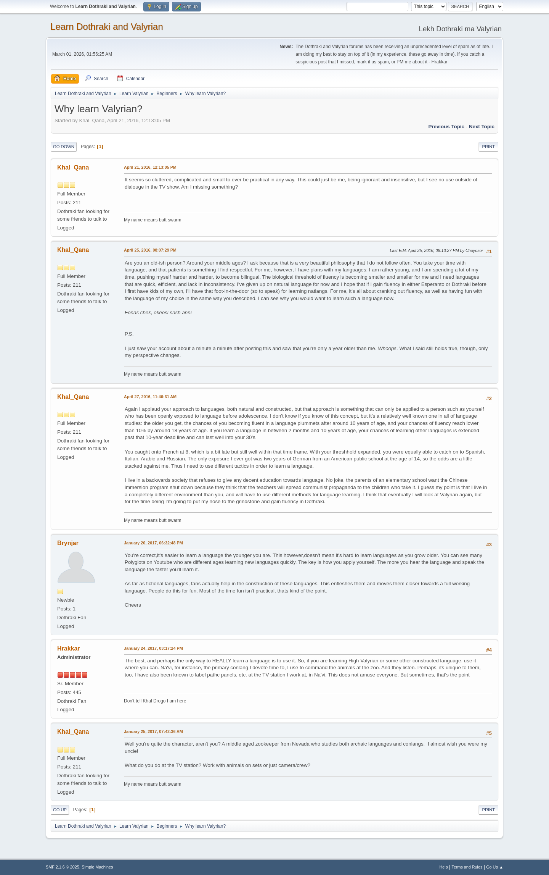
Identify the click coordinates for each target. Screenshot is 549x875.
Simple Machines (97, 867)
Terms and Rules (467, 867)
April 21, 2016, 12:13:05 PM (150, 167)
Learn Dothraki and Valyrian (106, 26)
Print (488, 146)
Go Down (63, 146)
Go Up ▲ (494, 867)
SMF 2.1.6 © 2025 (62, 867)
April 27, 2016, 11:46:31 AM (150, 396)
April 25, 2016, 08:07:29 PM (150, 250)
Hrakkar (68, 648)
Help (444, 867)
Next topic (481, 126)
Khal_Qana (73, 167)
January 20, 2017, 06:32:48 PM (153, 543)
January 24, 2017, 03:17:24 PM (153, 648)
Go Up (60, 809)
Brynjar (68, 543)
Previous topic (446, 126)
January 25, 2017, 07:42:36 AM (153, 731)
